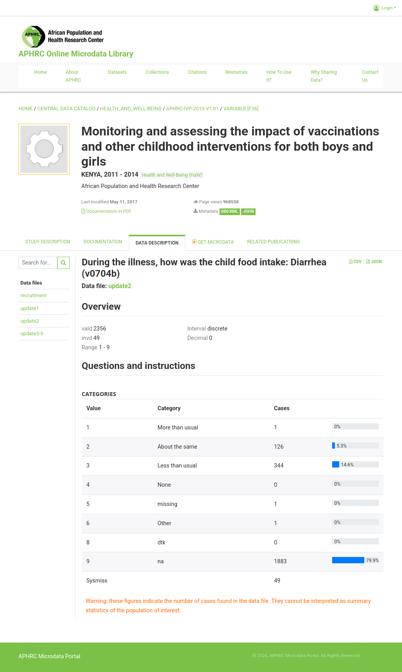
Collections (157, 72)
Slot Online (373, 655)
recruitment (33, 295)
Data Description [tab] (156, 243)
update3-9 (31, 333)
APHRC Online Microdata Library (75, 53)
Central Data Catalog (66, 108)
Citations (197, 72)
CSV (355, 261)
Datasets (117, 72)
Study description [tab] (47, 242)
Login (383, 8)
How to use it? (278, 76)
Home (40, 72)
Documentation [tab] (103, 242)
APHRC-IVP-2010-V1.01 (192, 108)
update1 (29, 308)
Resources (236, 72)
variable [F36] (240, 108)
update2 (29, 321)
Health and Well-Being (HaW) (172, 175)
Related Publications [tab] (273, 242)
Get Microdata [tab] (213, 241)
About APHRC (73, 76)
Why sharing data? (324, 76)
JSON (374, 261)
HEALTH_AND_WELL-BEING (131, 108)
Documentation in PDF (106, 211)
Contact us (370, 76)
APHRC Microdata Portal (49, 656)
